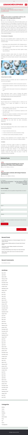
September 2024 (5, 311)
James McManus (12, 20)
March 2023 (4, 346)
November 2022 (5, 354)
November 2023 (5, 331)
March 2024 (4, 323)
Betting (3, 407)
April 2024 (4, 321)
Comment (3, 193)
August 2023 (4, 337)
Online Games (4, 416)
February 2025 (4, 302)
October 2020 (4, 389)
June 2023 (4, 340)
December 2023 (5, 329)
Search (21, 229)
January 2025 (4, 304)
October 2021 (4, 370)
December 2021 (5, 368)
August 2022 (4, 358)
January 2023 (4, 350)
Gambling (3, 412)
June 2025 (4, 294)
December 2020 (5, 385)
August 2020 (4, 393)
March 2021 (4, 379)
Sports (3, 422)
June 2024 (4, 317)
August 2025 (4, 290)
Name (2, 205)
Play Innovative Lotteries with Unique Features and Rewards (13, 173)
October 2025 (4, 286)
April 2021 (4, 377)
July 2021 (3, 372)
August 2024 (4, 313)
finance (3, 411)
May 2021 (4, 375)
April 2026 (4, 274)
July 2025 (3, 292)
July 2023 (3, 338)
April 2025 (4, 298)
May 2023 (4, 342)
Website (2, 214)
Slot (2, 420)
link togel (5, 118)
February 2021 (4, 381)
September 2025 (5, 288)
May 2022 (4, 360)
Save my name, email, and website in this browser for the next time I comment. (13, 220)
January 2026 (4, 280)
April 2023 (4, 344)
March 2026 (4, 276)
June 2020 (4, 397)
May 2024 (4, 319)
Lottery (2, 15)
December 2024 (5, 305)
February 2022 (4, 364)
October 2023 (4, 333)
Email (2, 209)
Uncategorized (4, 424)
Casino (3, 409)
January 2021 (4, 383)
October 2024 (4, 309)
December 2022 (5, 352)
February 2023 (4, 348)
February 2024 (4, 325)
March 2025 (4, 300)
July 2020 (3, 395)
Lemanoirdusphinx (13, 4)
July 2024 (3, 315)
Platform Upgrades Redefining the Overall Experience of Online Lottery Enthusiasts (12, 164)
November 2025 (5, 284)
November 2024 (5, 307)
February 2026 (4, 278)
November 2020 (5, 387)
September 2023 (5, 335)
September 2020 (5, 391)
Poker (3, 418)
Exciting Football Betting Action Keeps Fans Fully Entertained (13, 249)
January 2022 (4, 366)
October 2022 (4, 356)
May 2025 (4, 296)
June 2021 (4, 373)
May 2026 (4, 272)
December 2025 (5, 282)
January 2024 (4, 327)
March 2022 (4, 362)
